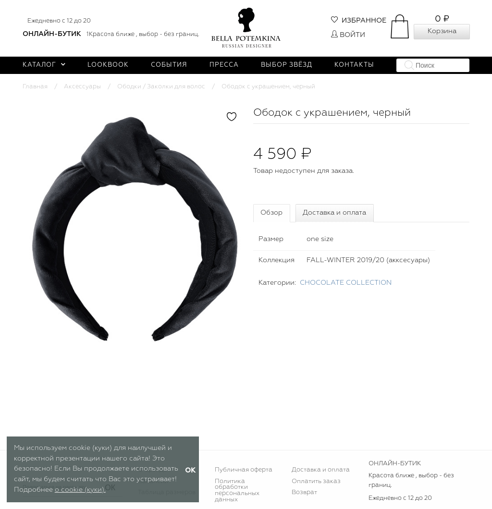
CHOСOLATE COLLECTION (346, 282)
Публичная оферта (243, 470)
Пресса (224, 65)
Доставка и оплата (334, 212)
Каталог (44, 65)
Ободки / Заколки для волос (161, 87)
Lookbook (108, 65)
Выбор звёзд (286, 65)
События (169, 65)
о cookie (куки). (80, 489)
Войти (348, 35)
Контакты (354, 65)
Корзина (442, 31)
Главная (35, 87)
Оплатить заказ (316, 481)
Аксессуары (82, 87)
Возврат (304, 492)
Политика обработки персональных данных (237, 490)
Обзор (271, 212)
